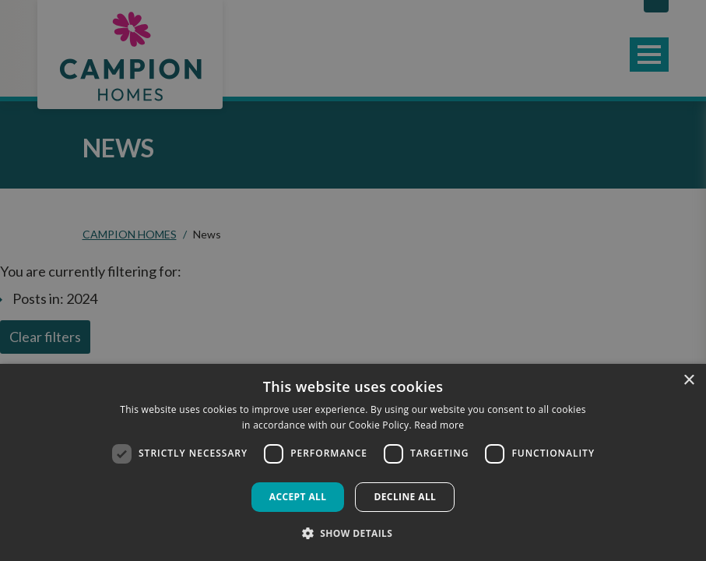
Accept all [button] (298, 496)
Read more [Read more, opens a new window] (439, 425)
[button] (353, 533)
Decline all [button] (405, 496)
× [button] (688, 380)
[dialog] (353, 462)
